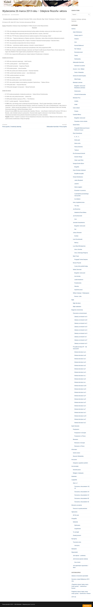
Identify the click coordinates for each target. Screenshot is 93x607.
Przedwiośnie (77, 283)
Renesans (75, 439)
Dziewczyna (77, 91)
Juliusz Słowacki (77, 232)
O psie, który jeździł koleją (81, 266)
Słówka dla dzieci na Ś (80, 402)
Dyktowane (77, 525)
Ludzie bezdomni (78, 279)
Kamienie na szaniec (79, 65)
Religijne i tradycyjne (78, 473)
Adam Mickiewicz (77, 32)
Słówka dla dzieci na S (80, 405)
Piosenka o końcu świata (80, 121)
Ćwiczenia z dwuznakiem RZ (81, 498)
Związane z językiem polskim (80, 463)
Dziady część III (78, 35)
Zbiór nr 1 (75, 483)
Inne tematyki (74, 466)
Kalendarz (74, 476)
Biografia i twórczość (79, 118)
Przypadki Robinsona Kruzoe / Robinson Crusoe (82, 129)
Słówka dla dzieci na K (80, 379)
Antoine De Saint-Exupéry (79, 75)
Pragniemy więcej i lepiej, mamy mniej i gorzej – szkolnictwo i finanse (81, 592)
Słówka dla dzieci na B (80, 355)
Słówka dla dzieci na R (80, 399)
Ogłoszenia (74, 512)
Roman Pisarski (77, 263)
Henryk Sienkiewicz (78, 177)
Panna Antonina (78, 146)
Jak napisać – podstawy (79, 555)
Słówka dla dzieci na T (80, 409)
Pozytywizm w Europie (80, 432)
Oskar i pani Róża (78, 160)
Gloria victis (77, 143)
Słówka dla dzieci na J (80, 375)
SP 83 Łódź (76, 515)
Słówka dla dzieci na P (80, 395)
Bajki (72, 300)
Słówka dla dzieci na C (80, 358)
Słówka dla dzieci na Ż (80, 419)
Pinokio (76, 111)
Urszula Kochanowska (80, 94)
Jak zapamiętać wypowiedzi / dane (80, 566)
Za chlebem (77, 199)
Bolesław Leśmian (77, 82)
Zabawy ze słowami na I (80, 336)
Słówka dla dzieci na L (80, 382)
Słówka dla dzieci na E (80, 365)
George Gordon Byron (78, 163)
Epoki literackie (75, 426)
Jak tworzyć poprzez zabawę (80, 559)
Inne (75, 42)
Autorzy (73, 28)
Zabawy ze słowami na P (80, 340)
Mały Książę (77, 79)
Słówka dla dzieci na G (80, 372)
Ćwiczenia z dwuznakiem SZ (81, 501)
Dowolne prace (77, 469)
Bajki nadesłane (77, 306)
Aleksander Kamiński (78, 62)
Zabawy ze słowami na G (80, 330)
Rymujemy (74, 538)
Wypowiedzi (74, 552)
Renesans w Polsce (79, 446)
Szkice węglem (78, 187)
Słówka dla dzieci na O (80, 392)
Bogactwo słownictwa (77, 310)
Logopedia (74, 479)
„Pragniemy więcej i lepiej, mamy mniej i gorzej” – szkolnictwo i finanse (79, 586)
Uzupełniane (77, 528)
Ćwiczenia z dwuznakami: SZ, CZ (82, 487)
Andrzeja (78, 19)
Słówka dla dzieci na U (80, 412)
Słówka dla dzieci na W (80, 416)
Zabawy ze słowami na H (80, 333)
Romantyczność (78, 52)
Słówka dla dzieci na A (80, 352)
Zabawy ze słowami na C (80, 323)
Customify (32, 604)
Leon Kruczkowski (77, 239)
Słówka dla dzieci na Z (80, 422)
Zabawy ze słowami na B (80, 320)
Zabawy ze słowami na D (80, 326)
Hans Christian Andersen (79, 170)
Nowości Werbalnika (78, 456)
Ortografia (74, 518)
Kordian (76, 236)
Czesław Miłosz (77, 114)
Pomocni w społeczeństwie (80, 508)
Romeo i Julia (77, 296)
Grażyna (76, 38)
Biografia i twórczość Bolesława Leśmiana (79, 86)
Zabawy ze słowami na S (80, 343)
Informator (74, 449)
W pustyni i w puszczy (80, 190)
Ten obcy (76, 205)
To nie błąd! (76, 532)
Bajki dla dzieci (77, 303)
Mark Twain (76, 256)
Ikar (75, 229)
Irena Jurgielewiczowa (78, 202)
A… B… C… (77, 136)
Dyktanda (75, 522)
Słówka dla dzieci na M (80, 385)
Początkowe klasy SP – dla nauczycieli (80, 347)
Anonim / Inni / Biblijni (78, 69)
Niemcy (76, 242)
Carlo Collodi (76, 108)
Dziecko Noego (78, 156)
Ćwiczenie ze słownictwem (80, 313)
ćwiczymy (76, 545)
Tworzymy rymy (77, 542)
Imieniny (73, 19)
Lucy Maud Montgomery (79, 246)
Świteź (76, 55)
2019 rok (73, 597)
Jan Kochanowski (77, 215)
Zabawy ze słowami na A (80, 316)
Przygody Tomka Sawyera (81, 259)
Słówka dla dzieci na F (80, 369)
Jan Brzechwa (76, 209)
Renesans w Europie (79, 442)
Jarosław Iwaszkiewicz (79, 222)
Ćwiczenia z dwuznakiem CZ (81, 495)
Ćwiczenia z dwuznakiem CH (81, 491)
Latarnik (76, 183)
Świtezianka (77, 59)
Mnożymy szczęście (76, 505)
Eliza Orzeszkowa (77, 133)
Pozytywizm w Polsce (80, 436)
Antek (75, 104)
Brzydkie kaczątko (79, 173)
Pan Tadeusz (77, 49)
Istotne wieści (15, 14)
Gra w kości (77, 562)
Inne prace (74, 459)
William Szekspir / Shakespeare (81, 293)
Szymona (73, 21)
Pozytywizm (76, 429)
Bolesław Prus (76, 97)
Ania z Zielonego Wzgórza (81, 252)
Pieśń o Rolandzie (79, 72)
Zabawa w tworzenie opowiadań (79, 576)
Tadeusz (76, 150)
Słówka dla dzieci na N (80, 389)
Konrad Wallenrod (79, 45)
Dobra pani (77, 140)
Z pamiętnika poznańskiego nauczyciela (81, 194)
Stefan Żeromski (77, 269)
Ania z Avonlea (78, 249)
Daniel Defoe (76, 124)
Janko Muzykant (78, 180)
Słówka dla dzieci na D (80, 362)
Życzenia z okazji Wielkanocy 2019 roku (80, 580)
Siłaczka (76, 286)
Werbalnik (74, 549)
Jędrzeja (83, 19)
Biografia (76, 167)
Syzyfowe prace (78, 289)
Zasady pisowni (77, 535)
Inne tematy (77, 276)
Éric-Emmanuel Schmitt (79, 153)
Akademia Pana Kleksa (80, 212)
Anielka (76, 101)
